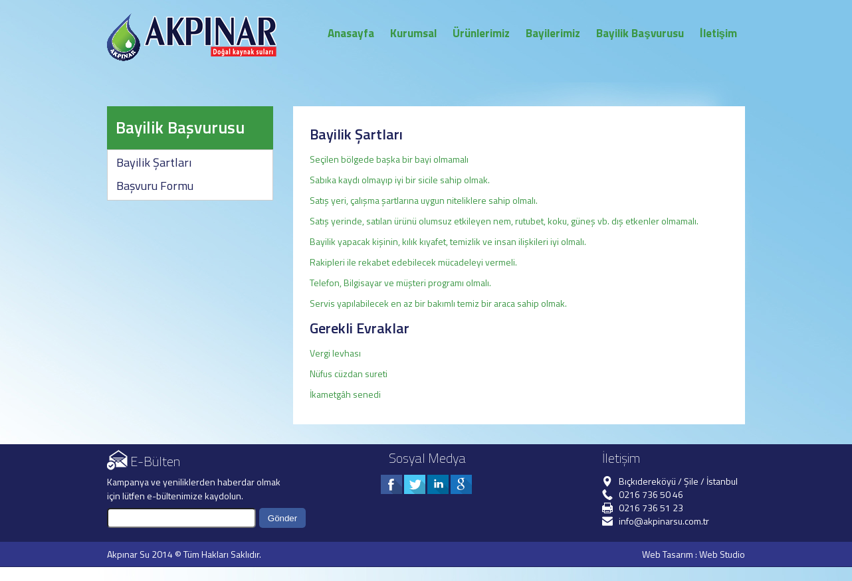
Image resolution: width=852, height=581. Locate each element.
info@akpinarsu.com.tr (664, 521)
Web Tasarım (667, 554)
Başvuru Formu (154, 186)
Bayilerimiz (553, 33)
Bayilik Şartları (153, 162)
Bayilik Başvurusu (639, 33)
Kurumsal (413, 33)
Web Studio (722, 554)
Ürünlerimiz (481, 33)
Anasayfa (351, 33)
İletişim (718, 33)
